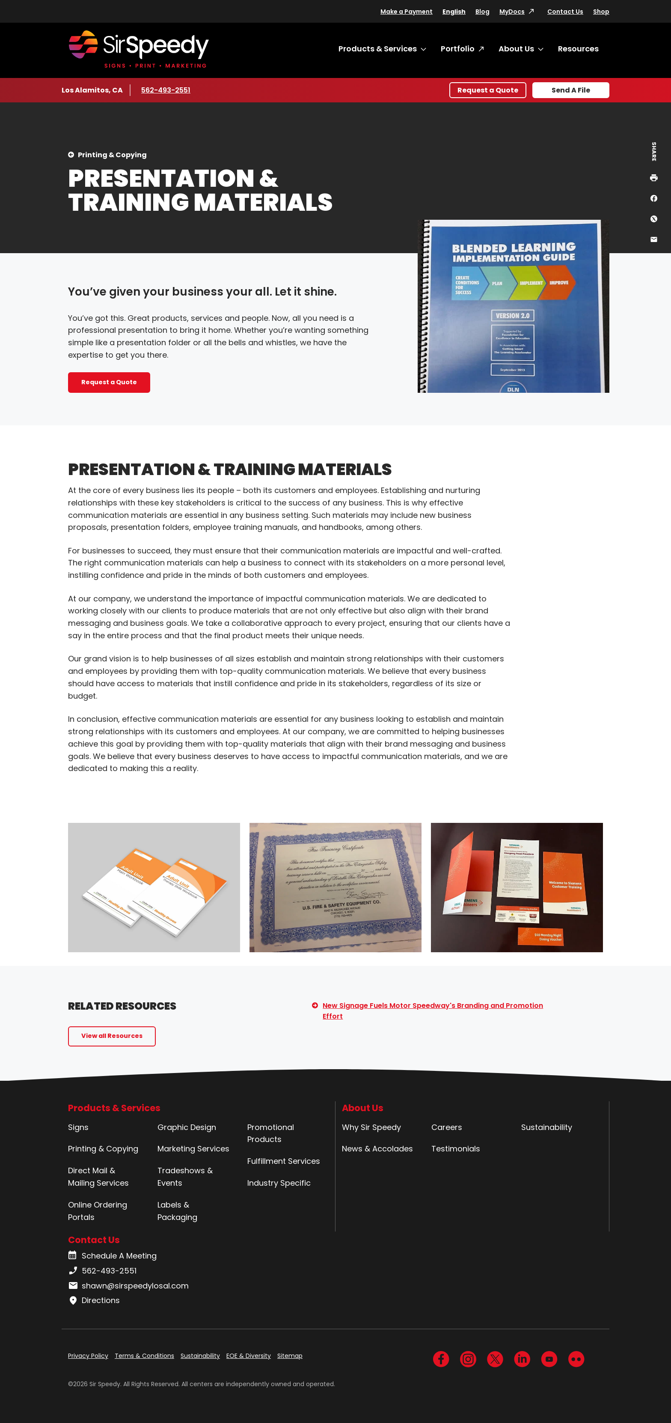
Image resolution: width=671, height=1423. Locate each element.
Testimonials (455, 1148)
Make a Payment (406, 11)
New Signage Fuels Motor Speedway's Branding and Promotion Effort (433, 1011)
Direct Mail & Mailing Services (98, 1176)
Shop (601, 11)
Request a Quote (487, 90)
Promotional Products (270, 1133)
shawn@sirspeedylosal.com (128, 1285)
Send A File (571, 90)
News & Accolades (377, 1148)
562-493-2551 (166, 90)
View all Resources (112, 1035)
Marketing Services (193, 1148)
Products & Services (377, 48)
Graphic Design (186, 1127)
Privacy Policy (88, 1355)
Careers (446, 1127)
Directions (94, 1300)
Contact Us (565, 11)
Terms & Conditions (144, 1355)
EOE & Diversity (248, 1355)
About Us (516, 48)
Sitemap (290, 1355)
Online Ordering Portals (97, 1211)
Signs (78, 1127)
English (454, 11)
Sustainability (546, 1127)
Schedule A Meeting (112, 1256)
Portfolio (458, 48)
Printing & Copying (112, 155)
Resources (578, 48)
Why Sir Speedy (371, 1127)
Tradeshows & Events (185, 1176)
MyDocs (512, 11)
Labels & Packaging (177, 1211)
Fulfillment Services (283, 1161)
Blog (482, 11)
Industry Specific (279, 1183)
